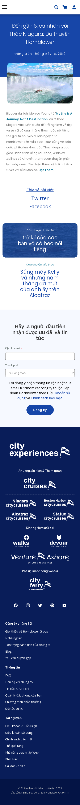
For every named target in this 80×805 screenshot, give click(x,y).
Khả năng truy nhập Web (22, 752)
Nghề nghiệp (13, 638)
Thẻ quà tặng (14, 746)
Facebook (40, 206)
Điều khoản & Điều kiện (21, 726)
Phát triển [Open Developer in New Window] (11, 759)
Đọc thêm (46, 170)
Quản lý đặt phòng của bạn (23, 695)
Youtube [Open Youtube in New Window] (64, 605)
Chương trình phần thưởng (23, 702)
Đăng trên (40, 54)
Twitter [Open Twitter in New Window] (40, 605)
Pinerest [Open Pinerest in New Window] (52, 605)
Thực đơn (4, 7)
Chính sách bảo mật (46, 398)
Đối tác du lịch (14, 709)
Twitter (40, 198)
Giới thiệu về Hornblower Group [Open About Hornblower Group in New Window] (26, 631)
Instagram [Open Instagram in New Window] (28, 605)
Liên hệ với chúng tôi (19, 682)
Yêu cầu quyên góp (18, 658)
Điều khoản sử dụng (19, 733)
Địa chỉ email (13, 348)
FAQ (8, 675)
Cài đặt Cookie (15, 766)
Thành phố (11, 365)
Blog (8, 651)
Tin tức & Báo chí (17, 689)
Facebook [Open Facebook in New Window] (16, 605)
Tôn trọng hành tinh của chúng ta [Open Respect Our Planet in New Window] (28, 645)
